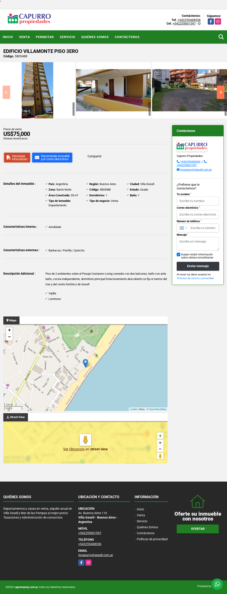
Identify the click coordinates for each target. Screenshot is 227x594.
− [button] (9, 337)
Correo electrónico (188, 208)
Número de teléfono (189, 221)
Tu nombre (184, 194)
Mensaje (182, 235)
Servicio (67, 37)
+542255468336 (189, 20)
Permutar (45, 37)
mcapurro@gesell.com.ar (196, 169)
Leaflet (133, 409)
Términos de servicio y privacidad (195, 278)
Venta (24, 37)
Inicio (8, 37)
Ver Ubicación (74, 449)
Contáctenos (127, 37)
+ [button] (9, 330)
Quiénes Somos (95, 37)
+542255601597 (184, 23)
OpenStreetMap (157, 409)
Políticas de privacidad (152, 539)
